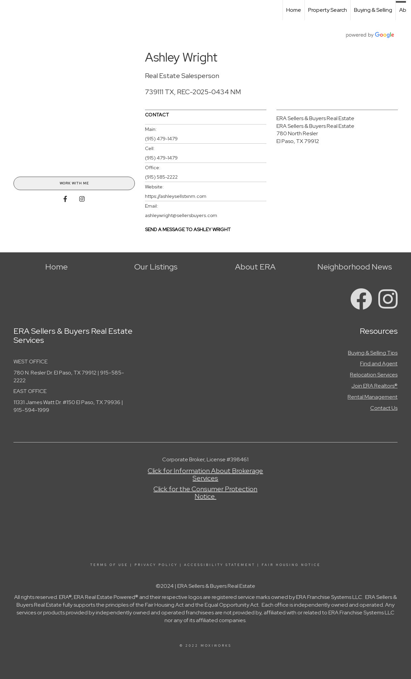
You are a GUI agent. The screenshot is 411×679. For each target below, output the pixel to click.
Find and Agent (379, 363)
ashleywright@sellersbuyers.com (181, 215)
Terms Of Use (109, 565)
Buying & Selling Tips (373, 352)
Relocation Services (374, 374)
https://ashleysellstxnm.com (175, 196)
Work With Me (74, 183)
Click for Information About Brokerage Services (205, 474)
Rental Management (373, 396)
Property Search (327, 9)
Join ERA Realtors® (374, 385)
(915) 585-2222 (161, 177)
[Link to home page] (8, 10)
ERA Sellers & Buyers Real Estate (315, 118)
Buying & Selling (373, 9)
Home (293, 9)
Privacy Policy (156, 565)
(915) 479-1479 (161, 139)
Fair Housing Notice (291, 565)
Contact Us (384, 408)
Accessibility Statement (219, 565)
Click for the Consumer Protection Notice (205, 493)
